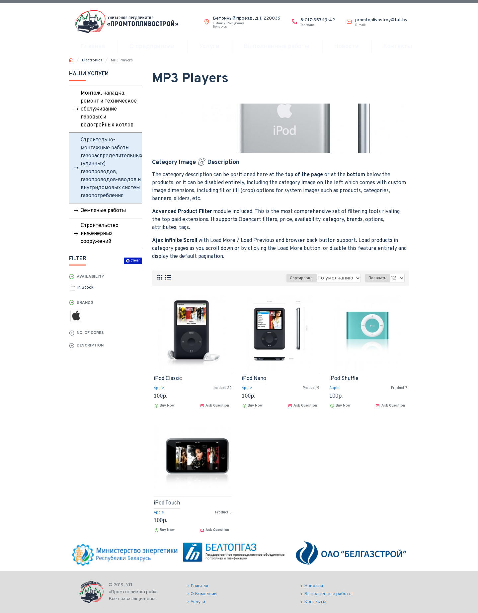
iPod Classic (168, 378)
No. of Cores (90, 333)
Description (90, 345)
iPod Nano (254, 378)
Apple (159, 388)
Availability (90, 276)
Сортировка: (284, 278)
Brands (85, 302)
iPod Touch (167, 503)
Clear (135, 260)
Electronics (92, 60)
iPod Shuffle (343, 378)
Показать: (379, 278)
